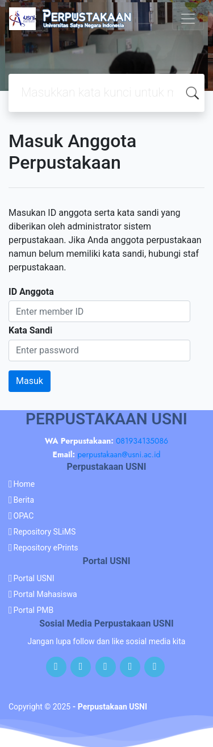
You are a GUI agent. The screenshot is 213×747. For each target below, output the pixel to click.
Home (24, 484)
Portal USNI (34, 578)
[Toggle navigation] (188, 18)
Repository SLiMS (45, 532)
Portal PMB (34, 610)
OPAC (24, 516)
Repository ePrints (46, 548)
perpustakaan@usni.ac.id (118, 454)
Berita (24, 500)
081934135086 (142, 440)
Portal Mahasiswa (45, 594)
